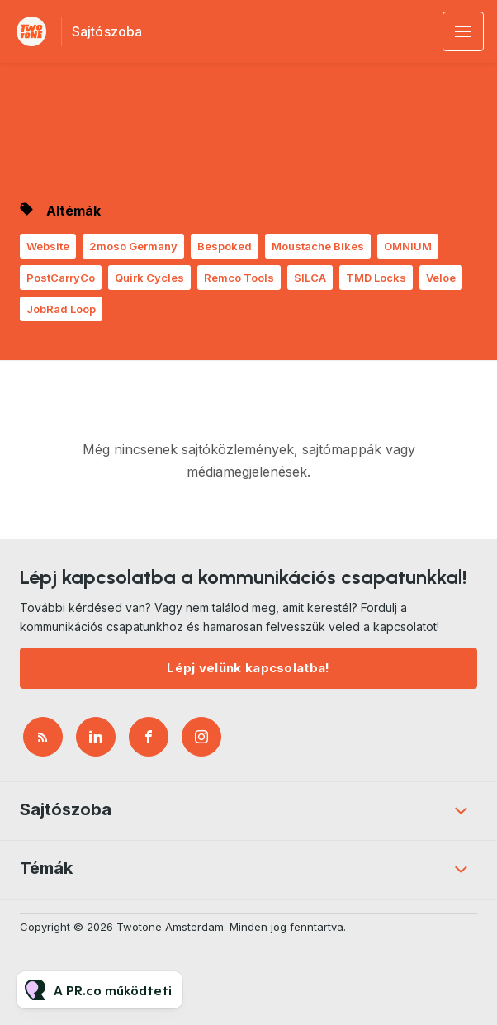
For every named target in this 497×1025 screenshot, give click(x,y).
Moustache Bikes (318, 246)
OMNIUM (408, 246)
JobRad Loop (61, 309)
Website (47, 246)
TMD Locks (376, 277)
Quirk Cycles (149, 277)
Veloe (441, 277)
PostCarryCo (60, 277)
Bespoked (224, 246)
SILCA (310, 277)
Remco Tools (239, 277)
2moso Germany (133, 246)
